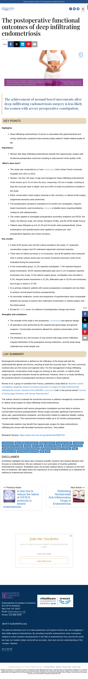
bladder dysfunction (47, 443)
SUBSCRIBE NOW (44, 561)
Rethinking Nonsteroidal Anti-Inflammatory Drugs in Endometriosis (60, 497)
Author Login (76, 667)
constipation (78, 443)
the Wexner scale (9, 451)
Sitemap (58, 667)
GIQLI (75, 448)
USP (41, 451)
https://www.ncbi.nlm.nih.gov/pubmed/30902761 (42, 435)
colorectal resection (64, 443)
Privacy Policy (66, 667)
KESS (22, 309)
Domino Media (49, 667)
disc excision (38, 446)
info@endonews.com (16, 611)
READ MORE (7, 649)
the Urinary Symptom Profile (28, 451)
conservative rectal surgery (13, 446)
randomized (49, 169)
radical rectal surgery (52, 446)
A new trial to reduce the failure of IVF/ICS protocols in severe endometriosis (21, 498)
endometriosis (8, 443)
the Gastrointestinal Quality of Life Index (55, 448)
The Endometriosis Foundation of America (52, 1)
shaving (28, 446)
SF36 (47, 451)
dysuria (47, 208)
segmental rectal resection (72, 446)
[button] (44, 538)
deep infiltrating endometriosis (26, 443)
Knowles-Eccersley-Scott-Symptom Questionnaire (21, 448)
